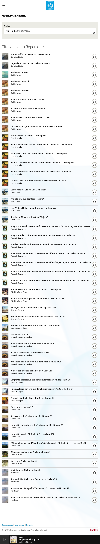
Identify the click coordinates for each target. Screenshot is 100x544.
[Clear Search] (94, 33)
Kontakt (29, 525)
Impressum (19, 525)
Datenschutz (7, 525)
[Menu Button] (4, 5)
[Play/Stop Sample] (94, 56)
